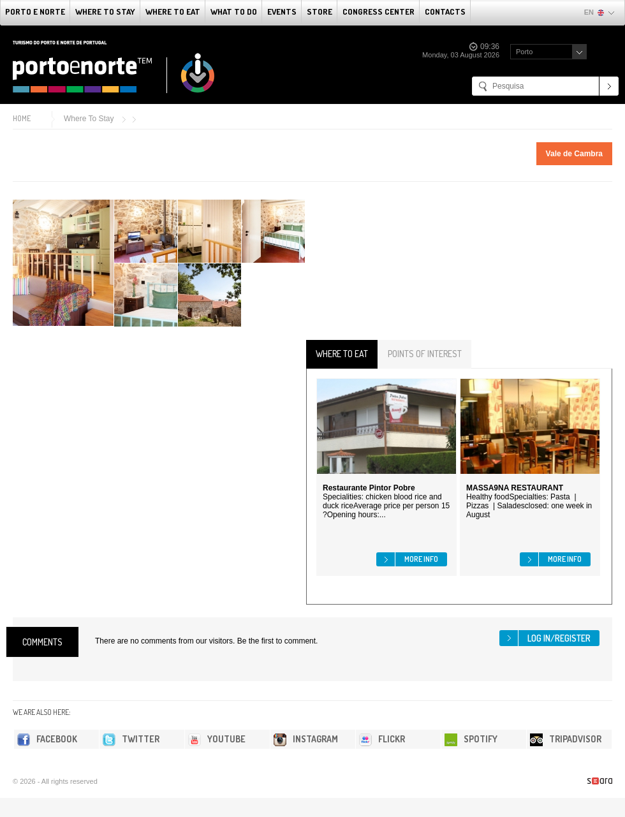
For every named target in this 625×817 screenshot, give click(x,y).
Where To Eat (172, 11)
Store (319, 11)
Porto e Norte (35, 11)
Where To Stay (105, 11)
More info (421, 559)
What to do (233, 11)
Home (22, 118)
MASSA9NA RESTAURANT (514, 487)
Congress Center (378, 11)
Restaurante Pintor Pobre (369, 487)
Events (282, 11)
